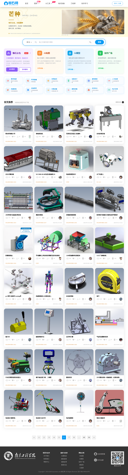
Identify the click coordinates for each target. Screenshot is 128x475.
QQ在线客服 (99, 452)
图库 (35, 3)
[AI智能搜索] (90, 42)
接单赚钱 (30, 67)
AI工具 (47, 3)
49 (84, 436)
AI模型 (81, 457)
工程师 (73, 3)
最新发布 (118, 101)
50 (89, 436)
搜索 (99, 42)
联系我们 (46, 457)
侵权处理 (64, 460)
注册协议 (64, 454)
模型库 (81, 463)
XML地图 (11, 469)
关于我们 (46, 454)
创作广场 (81, 460)
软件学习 (85, 3)
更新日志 (64, 463)
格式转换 (61, 3)
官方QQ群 (99, 458)
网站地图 (6, 469)
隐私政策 (64, 457)
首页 (26, 3)
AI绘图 (81, 454)
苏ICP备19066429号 (84, 470)
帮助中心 (46, 460)
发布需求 (14, 67)
